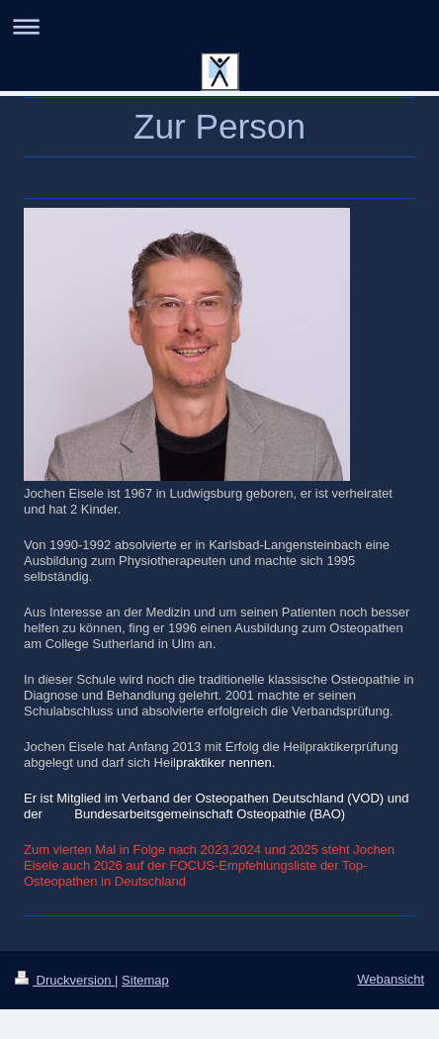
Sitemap (145, 980)
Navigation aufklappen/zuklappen (219, 26)
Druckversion (65, 980)
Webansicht (390, 979)
